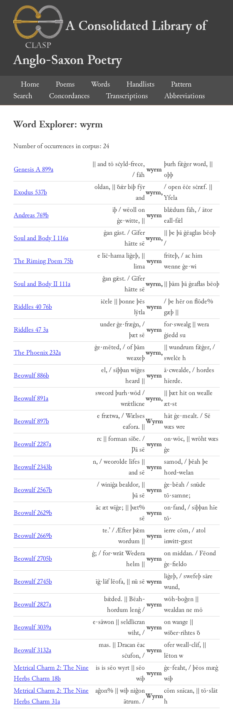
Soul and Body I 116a (41, 238)
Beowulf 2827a (32, 604)
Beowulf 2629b (33, 513)
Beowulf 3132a (32, 650)
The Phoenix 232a (37, 353)
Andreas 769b (31, 215)
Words (100, 84)
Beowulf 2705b (33, 559)
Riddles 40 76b (33, 307)
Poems (65, 84)
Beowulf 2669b (33, 536)
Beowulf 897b (31, 421)
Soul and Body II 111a (42, 284)
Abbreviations (184, 96)
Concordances (69, 96)
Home (30, 84)
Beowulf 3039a (32, 627)
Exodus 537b (30, 192)
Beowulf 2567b (33, 490)
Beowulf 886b (31, 375)
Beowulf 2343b (33, 467)
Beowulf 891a (31, 398)
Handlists (140, 84)
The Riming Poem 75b (43, 261)
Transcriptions (127, 96)
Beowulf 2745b (33, 582)
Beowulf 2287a (32, 444)
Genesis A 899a (33, 169)
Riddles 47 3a (31, 330)
